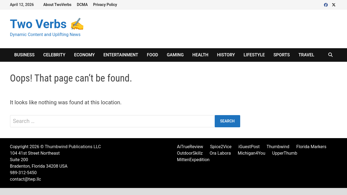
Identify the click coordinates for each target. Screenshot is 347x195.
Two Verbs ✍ (47, 24)
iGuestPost (249, 146)
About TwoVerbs (57, 4)
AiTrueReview (190, 146)
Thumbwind (277, 146)
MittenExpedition (193, 159)
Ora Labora (220, 153)
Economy (84, 54)
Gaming (175, 54)
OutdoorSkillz (190, 153)
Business (24, 54)
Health (200, 54)
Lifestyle (254, 54)
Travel (306, 54)
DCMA (82, 4)
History (226, 54)
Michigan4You (251, 153)
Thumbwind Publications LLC (73, 146)
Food (152, 54)
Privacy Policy (105, 4)
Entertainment (121, 54)
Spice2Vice (221, 146)
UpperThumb (284, 153)
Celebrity (54, 54)
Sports (282, 54)
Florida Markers (311, 146)
